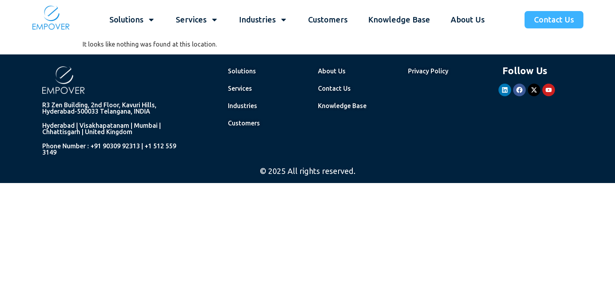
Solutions (132, 20)
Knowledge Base (399, 19)
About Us (468, 19)
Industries (263, 20)
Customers (328, 19)
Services (197, 20)
